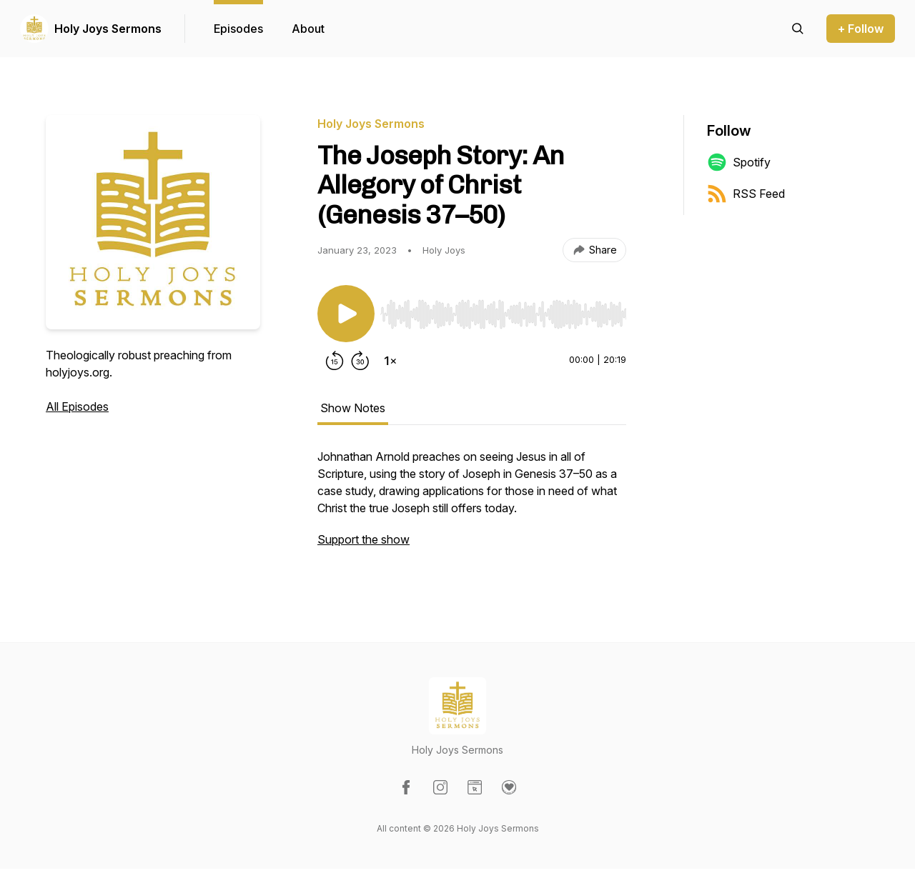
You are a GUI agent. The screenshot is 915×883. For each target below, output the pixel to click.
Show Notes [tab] (352, 408)
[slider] (503, 314)
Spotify (739, 162)
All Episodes (77, 406)
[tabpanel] (471, 505)
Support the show (363, 539)
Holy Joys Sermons (108, 28)
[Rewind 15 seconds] (335, 361)
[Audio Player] (503, 310)
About (308, 28)
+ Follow (861, 28)
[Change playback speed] (390, 361)
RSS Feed (746, 194)
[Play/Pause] (346, 313)
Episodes (238, 28)
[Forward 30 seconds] (360, 361)
